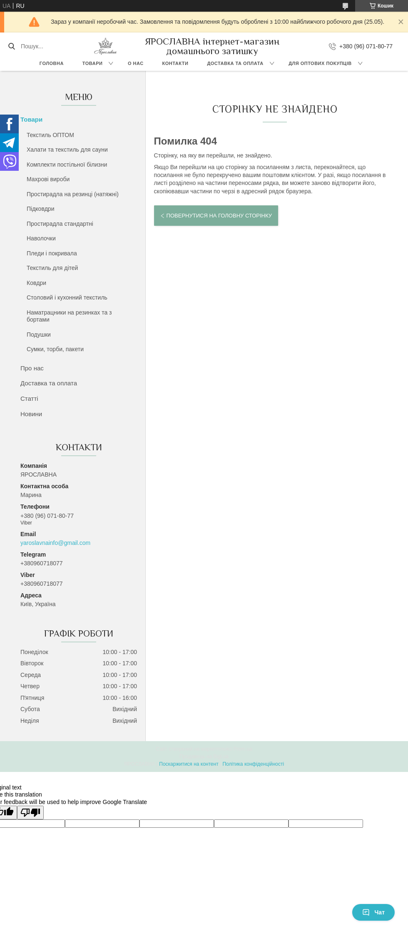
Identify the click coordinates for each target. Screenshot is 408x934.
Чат (373, 912)
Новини (31, 413)
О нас (136, 63)
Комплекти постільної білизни (67, 164)
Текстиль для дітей (52, 268)
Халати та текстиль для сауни (67, 149)
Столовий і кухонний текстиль (67, 297)
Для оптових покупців (320, 63)
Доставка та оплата (235, 63)
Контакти (175, 63)
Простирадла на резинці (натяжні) (73, 194)
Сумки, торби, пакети (55, 349)
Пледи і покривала (52, 253)
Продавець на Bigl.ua (204, 756)
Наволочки (41, 238)
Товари (92, 63)
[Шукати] (11, 46)
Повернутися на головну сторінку (219, 215)
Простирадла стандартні (60, 223)
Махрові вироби (48, 179)
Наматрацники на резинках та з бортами (69, 316)
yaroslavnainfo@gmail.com (55, 542)
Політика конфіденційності (253, 764)
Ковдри (36, 283)
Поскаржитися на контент (188, 764)
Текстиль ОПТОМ (50, 135)
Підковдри (40, 208)
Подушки (39, 334)
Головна (52, 63)
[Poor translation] (30, 812)
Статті (29, 398)
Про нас (32, 368)
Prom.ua (243, 749)
